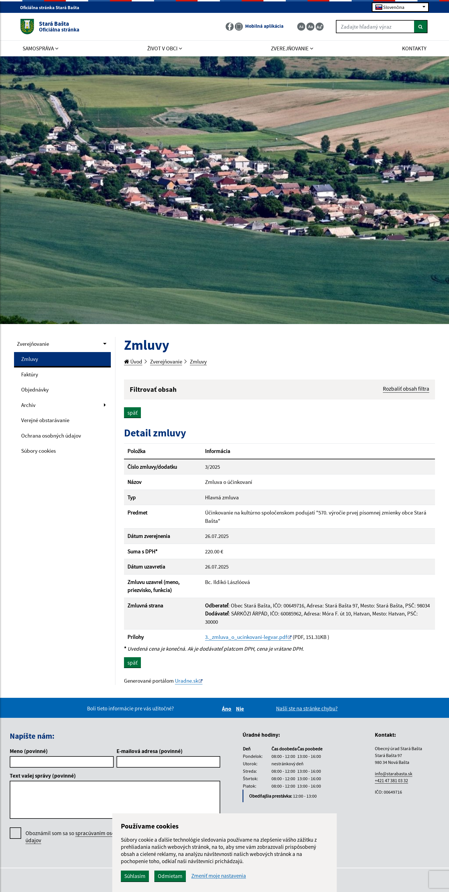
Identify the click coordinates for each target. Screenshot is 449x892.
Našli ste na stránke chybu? (307, 708)
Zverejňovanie (33, 343)
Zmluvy (29, 358)
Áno (227, 708)
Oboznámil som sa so (77, 837)
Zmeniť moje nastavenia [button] (218, 876)
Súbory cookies (38, 450)
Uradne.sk (186, 680)
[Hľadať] (421, 26)
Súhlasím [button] (134, 876)
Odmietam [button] (170, 876)
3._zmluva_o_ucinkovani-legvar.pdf (246, 636)
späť (132, 412)
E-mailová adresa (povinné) (150, 751)
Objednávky (35, 389)
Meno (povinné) (29, 751)
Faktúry (29, 374)
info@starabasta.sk (393, 773)
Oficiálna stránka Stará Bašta (52, 7)
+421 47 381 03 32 (391, 780)
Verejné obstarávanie (45, 420)
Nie (241, 708)
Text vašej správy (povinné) (43, 775)
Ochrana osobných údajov (51, 435)
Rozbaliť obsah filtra (406, 388)
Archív (28, 405)
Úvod (133, 361)
